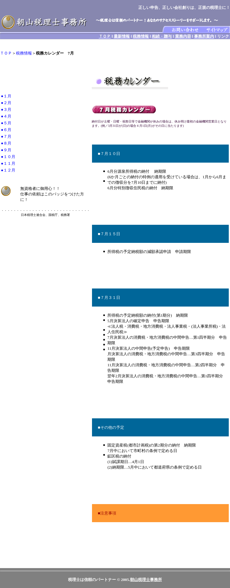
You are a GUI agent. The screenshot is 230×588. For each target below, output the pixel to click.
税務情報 (141, 36)
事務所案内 (204, 36)
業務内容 (183, 36)
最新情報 (122, 36)
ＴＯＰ (105, 36)
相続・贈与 (162, 36)
